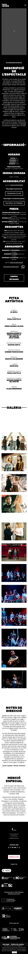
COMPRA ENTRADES (14, 277)
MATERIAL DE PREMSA (14, 203)
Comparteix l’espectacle (11, 266)
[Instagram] (8, 847)
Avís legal (6, 944)
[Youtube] (15, 847)
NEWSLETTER (14, 857)
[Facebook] (17, 847)
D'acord (14, 952)
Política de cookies (17, 944)
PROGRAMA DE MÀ (14, 194)
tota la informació (16, 185)
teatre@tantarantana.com (14, 838)
